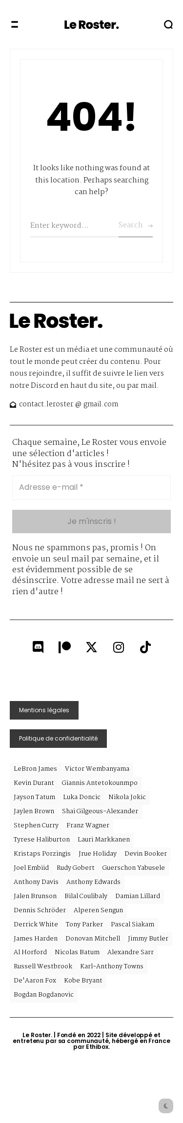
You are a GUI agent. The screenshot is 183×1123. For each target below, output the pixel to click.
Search (131, 225)
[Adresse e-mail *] (91, 487)
